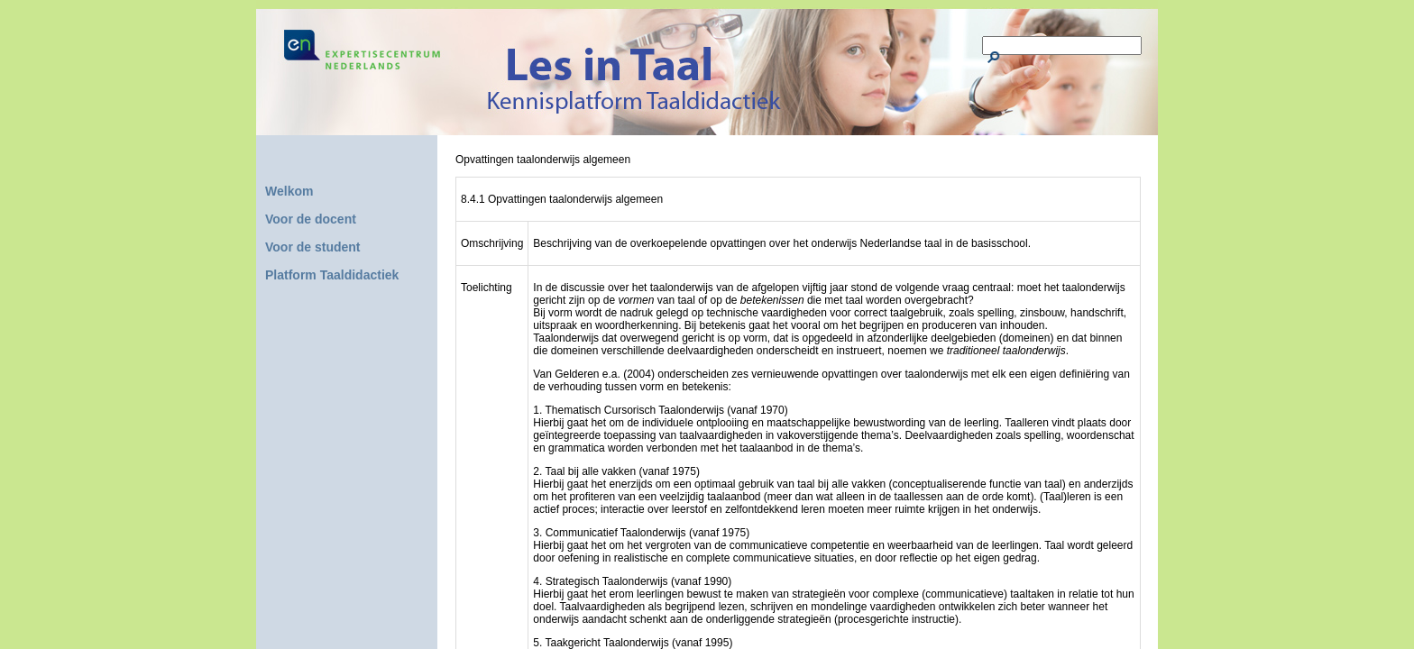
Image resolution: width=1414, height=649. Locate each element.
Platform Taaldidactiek (332, 275)
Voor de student (313, 247)
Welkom (289, 191)
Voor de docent (310, 219)
